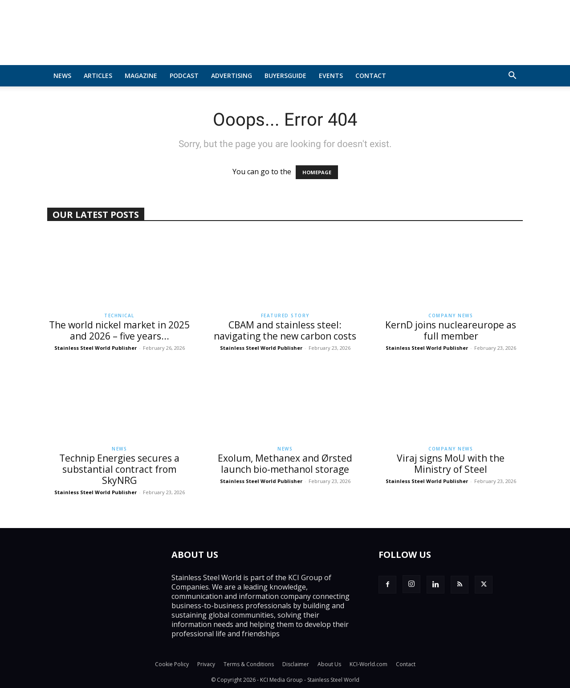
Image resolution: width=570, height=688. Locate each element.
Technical (119, 315)
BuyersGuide (285, 75)
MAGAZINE (141, 75)
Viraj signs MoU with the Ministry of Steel (451, 463)
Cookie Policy (172, 664)
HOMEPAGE (316, 172)
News (62, 75)
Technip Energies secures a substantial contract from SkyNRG (119, 469)
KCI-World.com (368, 664)
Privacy (206, 664)
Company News (450, 315)
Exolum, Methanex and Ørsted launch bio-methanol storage (285, 463)
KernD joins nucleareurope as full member (450, 330)
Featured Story (285, 315)
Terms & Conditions (249, 664)
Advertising (231, 75)
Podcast (184, 75)
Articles (98, 75)
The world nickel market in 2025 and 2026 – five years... (119, 330)
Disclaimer (295, 664)
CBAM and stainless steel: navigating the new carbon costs (285, 330)
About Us (329, 664)
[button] (512, 76)
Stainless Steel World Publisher (95, 347)
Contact (370, 75)
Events (331, 75)
